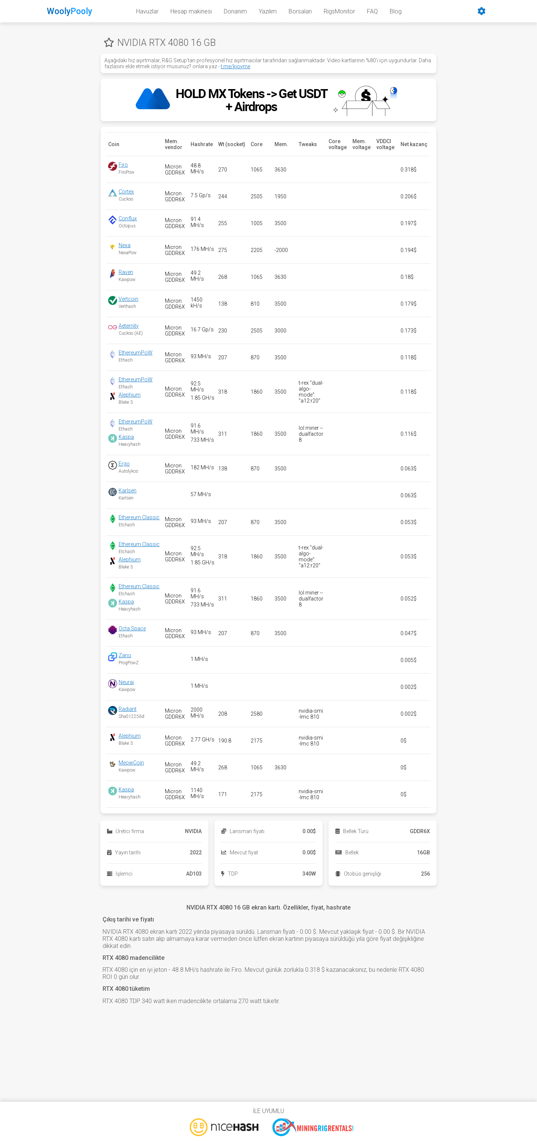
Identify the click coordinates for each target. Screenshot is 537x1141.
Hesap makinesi (191, 11)
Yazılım (268, 11)
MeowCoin (131, 763)
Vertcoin (128, 299)
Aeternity (129, 326)
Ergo (124, 464)
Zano (125, 655)
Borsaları (300, 11)
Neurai (126, 682)
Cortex (126, 192)
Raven (126, 272)
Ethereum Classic (139, 517)
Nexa (125, 245)
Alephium (130, 395)
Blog (396, 11)
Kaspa (126, 437)
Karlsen (127, 491)
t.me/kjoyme (235, 66)
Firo (123, 165)
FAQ (372, 11)
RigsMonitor (339, 11)
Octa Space (132, 628)
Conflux (128, 218)
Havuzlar (147, 11)
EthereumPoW (136, 353)
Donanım (235, 11)
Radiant (127, 709)
